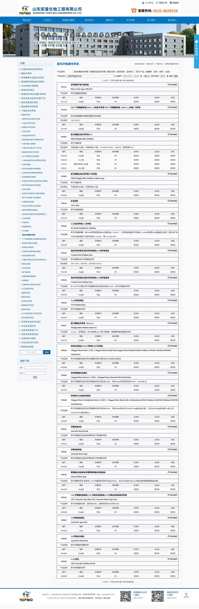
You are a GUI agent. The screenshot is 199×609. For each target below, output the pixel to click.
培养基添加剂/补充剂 (30, 322)
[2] (105, 80)
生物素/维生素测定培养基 (31, 285)
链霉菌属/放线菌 (28, 202)
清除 (171, 76)
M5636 (64, 303)
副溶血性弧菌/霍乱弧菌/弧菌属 (33, 193)
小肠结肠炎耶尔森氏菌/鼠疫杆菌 (34, 160)
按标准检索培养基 (29, 102)
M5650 (64, 561)
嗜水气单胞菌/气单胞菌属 (31, 198)
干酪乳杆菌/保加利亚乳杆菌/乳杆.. (34, 260)
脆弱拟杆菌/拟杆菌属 (29, 243)
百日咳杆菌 (26, 218)
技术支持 (89, 20)
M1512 (64, 87)
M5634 (64, 280)
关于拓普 (130, 20)
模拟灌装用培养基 (29, 106)
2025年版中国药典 (30, 86)
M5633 (64, 253)
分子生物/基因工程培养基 (31, 313)
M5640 (64, 400)
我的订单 (163, 3)
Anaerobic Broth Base (79, 541)
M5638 (64, 350)
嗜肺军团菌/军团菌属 (29, 210)
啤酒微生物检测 (28, 247)
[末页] (117, 80)
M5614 (64, 203)
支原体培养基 (26, 301)
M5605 (64, 176)
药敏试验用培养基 (28, 135)
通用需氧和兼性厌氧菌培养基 (33, 140)
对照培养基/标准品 (29, 334)
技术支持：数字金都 (102, 598)
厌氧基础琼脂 (76, 450)
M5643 (64, 474)
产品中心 (48, 20)
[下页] (112, 80)
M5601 (64, 137)
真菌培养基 (25, 293)
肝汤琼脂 (74, 201)
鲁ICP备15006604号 (85, 598)
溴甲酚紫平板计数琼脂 (80, 85)
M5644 (64, 497)
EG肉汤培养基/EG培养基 (81, 224)
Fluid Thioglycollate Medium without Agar (87, 178)
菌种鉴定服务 (27, 346)
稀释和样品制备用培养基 (31, 119)
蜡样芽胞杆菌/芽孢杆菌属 (31, 185)
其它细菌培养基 (28, 289)
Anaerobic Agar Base (79, 522)
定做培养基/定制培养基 (32, 69)
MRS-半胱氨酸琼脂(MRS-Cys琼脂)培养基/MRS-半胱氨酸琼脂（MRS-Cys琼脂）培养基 (105, 107)
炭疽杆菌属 (26, 189)
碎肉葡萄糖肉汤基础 (79, 373)
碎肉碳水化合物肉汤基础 (81, 396)
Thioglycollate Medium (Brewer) (83, 328)
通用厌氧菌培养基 (28, 235)
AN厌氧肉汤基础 (77, 536)
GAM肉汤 (75, 559)
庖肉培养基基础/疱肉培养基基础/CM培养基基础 (90, 251)
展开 (196, 51)
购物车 (176, 3)
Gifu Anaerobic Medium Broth (83, 563)
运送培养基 (26, 131)
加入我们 (151, 20)
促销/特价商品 (27, 90)
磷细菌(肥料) (26, 227)
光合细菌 (25, 231)
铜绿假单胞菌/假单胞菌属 (31, 169)
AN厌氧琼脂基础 (77, 518)
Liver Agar (75, 205)
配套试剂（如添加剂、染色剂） (120, 72)
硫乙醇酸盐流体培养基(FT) (81, 134)
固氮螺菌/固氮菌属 (29, 276)
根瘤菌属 (25, 280)
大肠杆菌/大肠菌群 (29, 144)
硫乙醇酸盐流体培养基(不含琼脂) (84, 174)
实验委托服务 (68, 20)
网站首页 (27, 20)
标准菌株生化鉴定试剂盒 (32, 77)
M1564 (64, 110)
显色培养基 (25, 297)
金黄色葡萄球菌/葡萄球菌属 (32, 173)
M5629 (64, 226)
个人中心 (149, 3)
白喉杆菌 (25, 222)
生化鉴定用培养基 (28, 123)
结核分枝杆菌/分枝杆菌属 (31, 206)
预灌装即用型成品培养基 (32, 81)
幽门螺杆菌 (26, 272)
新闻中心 (110, 20)
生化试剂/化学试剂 (29, 342)
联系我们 (172, 20)
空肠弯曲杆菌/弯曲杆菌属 (31, 251)
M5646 (64, 539)
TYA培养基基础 (77, 300)
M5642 (64, 452)
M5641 (64, 429)
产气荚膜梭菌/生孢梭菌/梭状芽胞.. (34, 239)
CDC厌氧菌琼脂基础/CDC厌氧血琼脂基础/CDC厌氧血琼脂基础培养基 (99, 495)
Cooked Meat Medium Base (82, 255)
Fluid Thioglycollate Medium (82, 139)
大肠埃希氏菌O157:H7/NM (32, 148)
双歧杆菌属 (26, 268)
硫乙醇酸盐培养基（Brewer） (83, 323)
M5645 (64, 520)
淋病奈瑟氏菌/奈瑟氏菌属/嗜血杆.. (34, 214)
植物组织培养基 (27, 305)
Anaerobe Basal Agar (79, 454)
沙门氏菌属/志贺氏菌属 (30, 156)
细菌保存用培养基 (28, 127)
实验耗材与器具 (28, 338)
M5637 (64, 325)
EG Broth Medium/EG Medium (83, 228)
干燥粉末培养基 (28, 110)
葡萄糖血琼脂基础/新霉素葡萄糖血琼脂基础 (88, 472)
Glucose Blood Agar (78, 477)
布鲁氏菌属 (26, 164)
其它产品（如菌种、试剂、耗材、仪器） (153, 72)
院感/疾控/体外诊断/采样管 (33, 94)
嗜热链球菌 (26, 264)
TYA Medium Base (78, 305)
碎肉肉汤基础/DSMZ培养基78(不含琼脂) (87, 346)
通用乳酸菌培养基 (28, 256)
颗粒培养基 (26, 73)
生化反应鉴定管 (28, 326)
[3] (107, 80)
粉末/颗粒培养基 (81, 72)
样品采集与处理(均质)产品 (33, 98)
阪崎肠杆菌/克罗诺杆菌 (30, 152)
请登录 (136, 102)
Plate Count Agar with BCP (81, 89)
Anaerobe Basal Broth (79, 431)
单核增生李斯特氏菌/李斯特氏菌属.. (35, 181)
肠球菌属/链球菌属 (29, 177)
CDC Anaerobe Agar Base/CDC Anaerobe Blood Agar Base (94, 499)
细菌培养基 (25, 115)
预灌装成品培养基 (98, 72)
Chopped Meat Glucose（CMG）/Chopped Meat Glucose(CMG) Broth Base (101, 377)
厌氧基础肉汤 (76, 427)
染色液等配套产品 (29, 330)
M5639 (64, 375)
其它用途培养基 (27, 318)
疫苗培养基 (25, 309)
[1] (103, 80)
